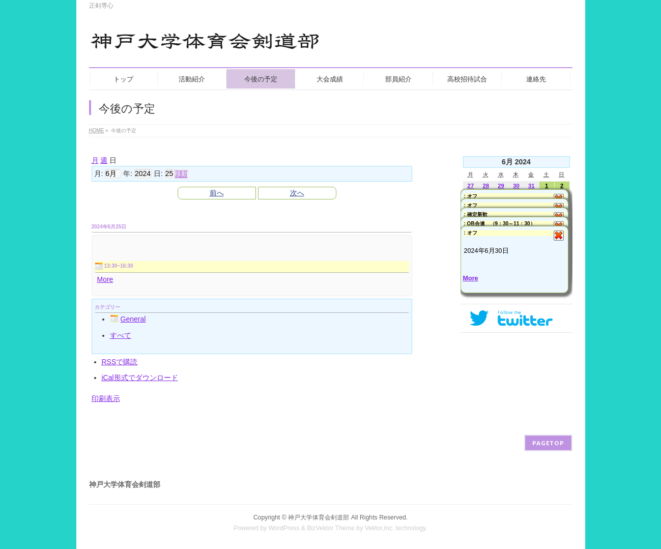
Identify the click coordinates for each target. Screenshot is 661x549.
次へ (297, 193)
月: (98, 173)
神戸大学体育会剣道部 (318, 517)
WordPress (284, 528)
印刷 (106, 398)
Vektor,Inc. (379, 528)
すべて (120, 335)
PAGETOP (548, 443)
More (105, 279)
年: (127, 173)
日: (158, 173)
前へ (217, 193)
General (128, 319)
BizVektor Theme (331, 528)
